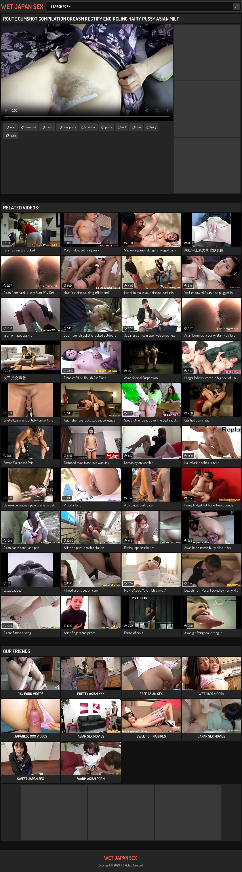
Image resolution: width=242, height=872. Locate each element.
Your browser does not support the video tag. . (87, 72)
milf (123, 127)
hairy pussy (69, 127)
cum (138, 127)
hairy (153, 127)
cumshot (90, 127)
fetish (13, 135)
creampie (30, 127)
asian (12, 127)
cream (49, 127)
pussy (108, 127)
